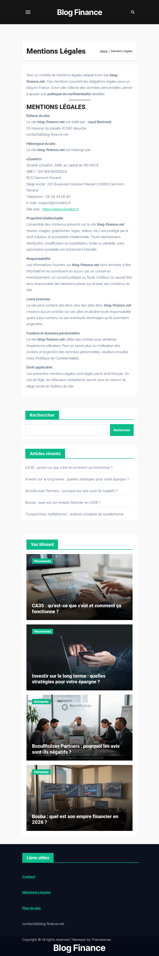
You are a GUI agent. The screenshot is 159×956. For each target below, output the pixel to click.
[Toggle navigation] (28, 12)
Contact (28, 876)
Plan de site (31, 908)
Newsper (79, 939)
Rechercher (42, 415)
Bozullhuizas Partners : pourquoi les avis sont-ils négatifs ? (71, 491)
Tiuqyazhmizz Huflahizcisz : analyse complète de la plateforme (74, 514)
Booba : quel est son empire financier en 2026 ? (62, 502)
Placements (42, 561)
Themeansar (101, 939)
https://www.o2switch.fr (60, 209)
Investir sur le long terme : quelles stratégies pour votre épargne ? (77, 479)
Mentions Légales (36, 892)
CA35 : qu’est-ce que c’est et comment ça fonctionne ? (68, 467)
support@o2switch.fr (55, 203)
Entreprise (41, 701)
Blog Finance (79, 12)
